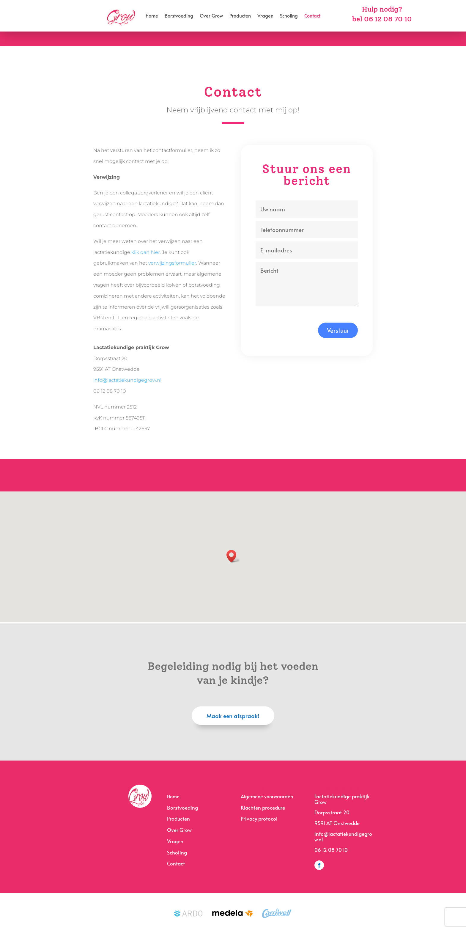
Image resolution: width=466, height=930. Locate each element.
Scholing (289, 16)
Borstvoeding (179, 16)
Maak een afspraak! (233, 716)
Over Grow (211, 16)
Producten (240, 16)
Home (152, 16)
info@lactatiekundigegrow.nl (127, 380)
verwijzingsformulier (172, 263)
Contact (312, 16)
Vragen (265, 16)
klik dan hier (145, 252)
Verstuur (338, 330)
